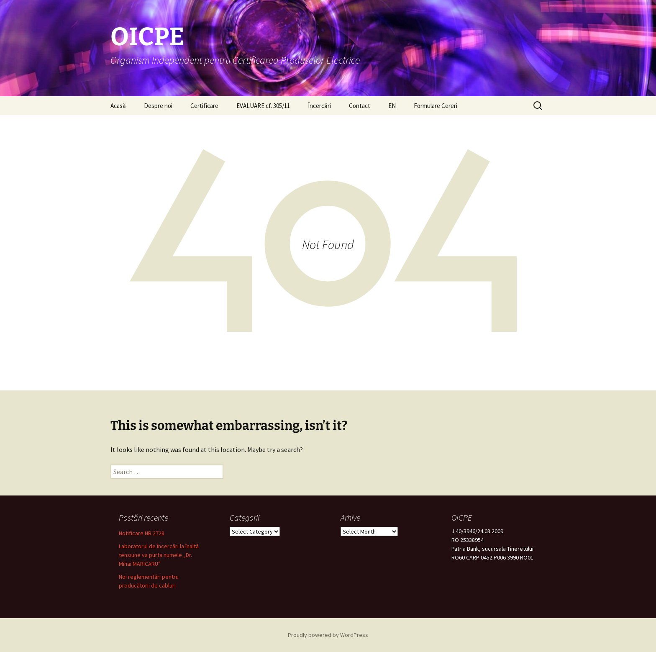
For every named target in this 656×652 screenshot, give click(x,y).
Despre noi (158, 106)
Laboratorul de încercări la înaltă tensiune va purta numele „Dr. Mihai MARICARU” (159, 554)
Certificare (204, 106)
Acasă (118, 106)
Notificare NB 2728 (141, 533)
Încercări (319, 106)
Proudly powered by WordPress (328, 635)
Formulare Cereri (435, 106)
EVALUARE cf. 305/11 (263, 106)
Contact (359, 106)
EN (392, 106)
